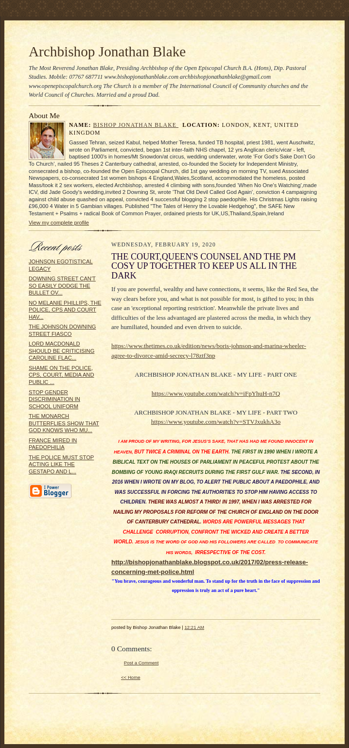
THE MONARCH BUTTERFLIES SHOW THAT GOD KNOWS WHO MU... (64, 423)
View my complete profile (59, 223)
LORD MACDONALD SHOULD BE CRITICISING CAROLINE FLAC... (61, 351)
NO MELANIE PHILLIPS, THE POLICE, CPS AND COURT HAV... (65, 310)
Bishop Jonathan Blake (136, 125)
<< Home (130, 677)
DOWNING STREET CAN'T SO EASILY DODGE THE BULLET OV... (62, 286)
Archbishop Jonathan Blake (107, 51)
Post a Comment (141, 662)
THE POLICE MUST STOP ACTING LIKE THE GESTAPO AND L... (61, 464)
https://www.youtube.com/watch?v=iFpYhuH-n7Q (216, 393)
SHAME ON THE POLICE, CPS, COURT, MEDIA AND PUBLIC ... (61, 375)
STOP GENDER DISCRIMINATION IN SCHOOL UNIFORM (54, 399)
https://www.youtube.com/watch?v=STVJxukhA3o (215, 421)
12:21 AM (194, 627)
